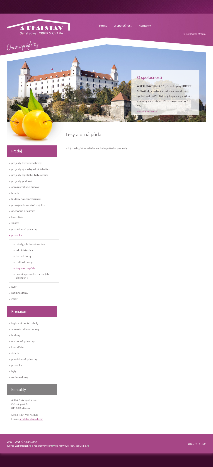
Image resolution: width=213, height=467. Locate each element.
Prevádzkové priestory (24, 229)
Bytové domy (23, 256)
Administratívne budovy (25, 187)
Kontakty (145, 26)
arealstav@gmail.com (31, 419)
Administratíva (24, 250)
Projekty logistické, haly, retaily (29, 175)
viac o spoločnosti (147, 111)
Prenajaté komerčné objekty (28, 205)
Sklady (15, 223)
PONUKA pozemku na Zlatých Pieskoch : (32, 276)
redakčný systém (43, 445)
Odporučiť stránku (196, 34)
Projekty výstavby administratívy (30, 169)
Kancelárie (17, 217)
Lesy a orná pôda (25, 268)
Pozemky (16, 235)
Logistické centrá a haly (24, 323)
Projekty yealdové (22, 181)
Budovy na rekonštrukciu (26, 199)
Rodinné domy (24, 262)
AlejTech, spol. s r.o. (76, 445)
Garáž (14, 299)
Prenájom (19, 311)
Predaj (16, 151)
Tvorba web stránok (18, 445)
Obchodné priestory (23, 211)
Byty (14, 287)
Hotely (15, 193)
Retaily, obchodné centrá (30, 244)
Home (103, 26)
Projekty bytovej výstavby (26, 163)
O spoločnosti (123, 26)
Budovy (15, 335)
